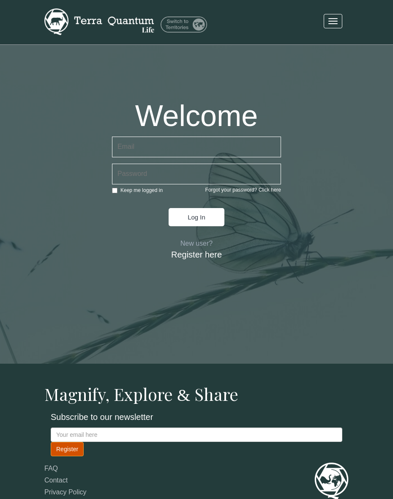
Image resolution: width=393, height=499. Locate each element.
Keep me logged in (137, 190)
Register (67, 449)
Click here (270, 190)
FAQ (51, 468)
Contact (56, 480)
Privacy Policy (65, 492)
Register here (196, 254)
